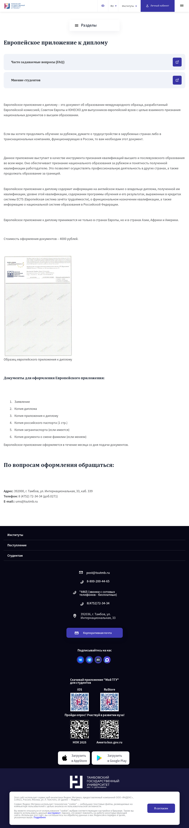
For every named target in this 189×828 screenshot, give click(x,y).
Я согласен (161, 808)
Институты (129, 5)
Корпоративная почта (93, 633)
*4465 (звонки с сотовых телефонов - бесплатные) (94, 593)
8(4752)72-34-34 (94, 604)
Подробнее (40, 817)
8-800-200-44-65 (94, 582)
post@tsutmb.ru (94, 572)
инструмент (54, 813)
